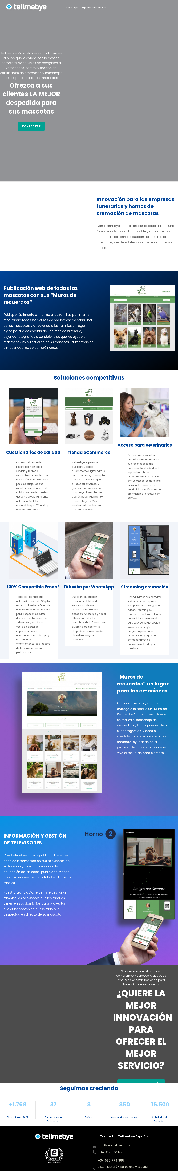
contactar (31, 126)
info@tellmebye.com (114, 1145)
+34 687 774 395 (111, 1160)
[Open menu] (168, 7)
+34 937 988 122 (110, 1152)
